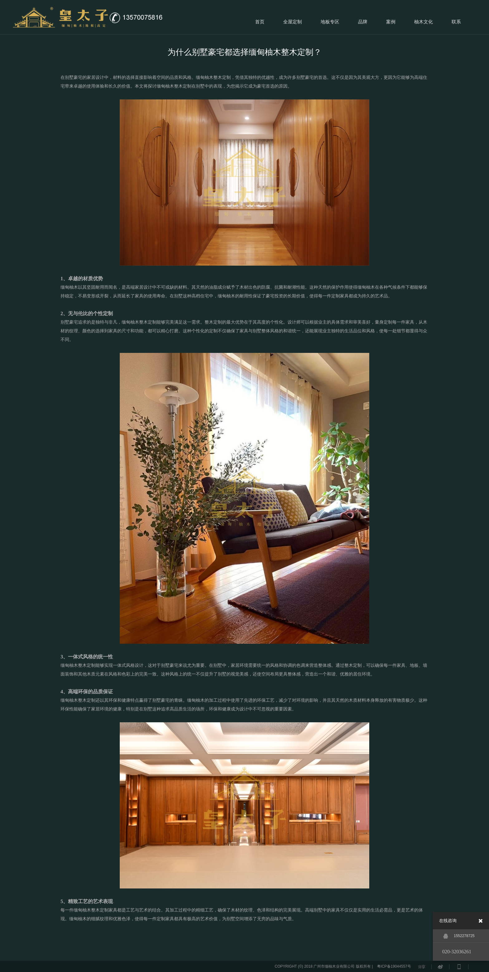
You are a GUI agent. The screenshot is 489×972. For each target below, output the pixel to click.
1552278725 (459, 936)
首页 (259, 21)
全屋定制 (292, 21)
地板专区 (330, 21)
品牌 (362, 21)
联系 (456, 21)
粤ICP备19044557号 (394, 966)
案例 (390, 21)
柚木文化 (423, 21)
